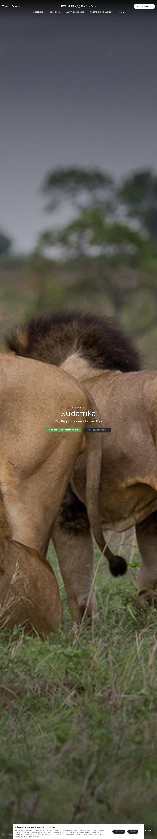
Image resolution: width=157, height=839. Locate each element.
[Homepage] (3, 834)
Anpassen (133, 831)
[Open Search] (16, 6)
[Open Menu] (5, 6)
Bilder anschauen (97, 430)
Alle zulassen (119, 831)
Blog (121, 12)
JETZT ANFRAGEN (144, 6)
